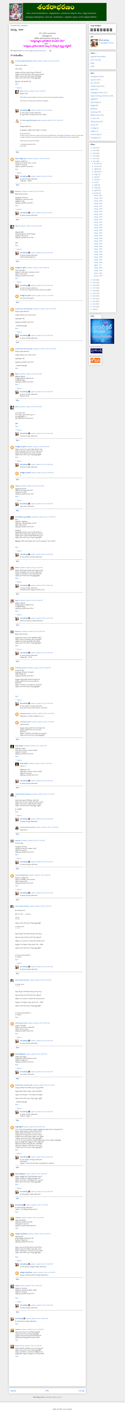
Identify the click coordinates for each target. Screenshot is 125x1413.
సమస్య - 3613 (98, 217)
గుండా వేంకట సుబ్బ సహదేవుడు (23, 517)
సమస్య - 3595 (98, 268)
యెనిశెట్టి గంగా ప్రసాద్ (20, 267)
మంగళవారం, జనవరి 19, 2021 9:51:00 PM (30, 406)
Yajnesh (17, 486)
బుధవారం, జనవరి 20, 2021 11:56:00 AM (43, 713)
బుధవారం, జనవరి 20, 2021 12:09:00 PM (42, 1264)
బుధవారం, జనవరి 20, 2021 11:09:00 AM (42, 472)
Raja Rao (18, 191)
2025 (94, 150)
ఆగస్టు (96, 174)
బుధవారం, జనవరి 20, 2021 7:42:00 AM (52, 120)
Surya (17, 1345)
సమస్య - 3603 (98, 243)
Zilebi (21, 91)
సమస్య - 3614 (98, 214)
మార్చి (96, 187)
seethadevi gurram (20, 668)
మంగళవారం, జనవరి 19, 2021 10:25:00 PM (31, 567)
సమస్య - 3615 (98, 211)
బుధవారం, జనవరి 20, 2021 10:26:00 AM (42, 1157)
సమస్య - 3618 (98, 203)
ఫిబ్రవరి (96, 190)
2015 (94, 293)
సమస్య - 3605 (98, 238)
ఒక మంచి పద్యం (95, 134)
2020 (94, 280)
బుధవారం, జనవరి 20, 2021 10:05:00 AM (42, 503)
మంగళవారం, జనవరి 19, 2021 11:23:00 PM (40, 763)
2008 (94, 309)
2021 (94, 161)
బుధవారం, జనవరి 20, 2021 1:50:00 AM (40, 980)
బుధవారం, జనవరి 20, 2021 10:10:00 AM (42, 703)
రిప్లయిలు (19, 87)
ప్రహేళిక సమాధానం (96, 115)
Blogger (64, 1409)
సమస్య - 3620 (98, 198)
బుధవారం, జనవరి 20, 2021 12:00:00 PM (31, 1285)
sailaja (17, 1285)
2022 (94, 158)
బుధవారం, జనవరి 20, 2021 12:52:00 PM (44, 1272)
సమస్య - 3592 (98, 276)
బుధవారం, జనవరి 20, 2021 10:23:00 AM (42, 1111)
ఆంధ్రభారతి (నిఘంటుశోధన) (98, 56)
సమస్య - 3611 (98, 222)
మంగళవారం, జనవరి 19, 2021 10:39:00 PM (33, 631)
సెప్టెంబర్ (96, 171)
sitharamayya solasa (21, 1023)
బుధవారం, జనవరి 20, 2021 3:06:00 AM (39, 1023)
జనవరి (96, 193)
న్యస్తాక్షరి (93, 99)
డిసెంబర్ (96, 163)
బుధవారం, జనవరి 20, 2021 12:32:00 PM (30, 1345)
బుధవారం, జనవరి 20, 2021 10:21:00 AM (42, 893)
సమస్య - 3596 (98, 262)
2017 (94, 288)
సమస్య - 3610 (98, 225)
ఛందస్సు (93, 125)
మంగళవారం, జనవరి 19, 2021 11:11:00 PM (33, 840)
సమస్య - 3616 (98, 209)
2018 (94, 285)
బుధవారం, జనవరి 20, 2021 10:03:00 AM (42, 285)
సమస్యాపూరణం (95, 76)
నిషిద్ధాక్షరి (93, 105)
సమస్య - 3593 (98, 273)
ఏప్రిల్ (96, 185)
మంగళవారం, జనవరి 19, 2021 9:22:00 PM (32, 191)
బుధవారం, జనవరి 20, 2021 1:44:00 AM (40, 906)
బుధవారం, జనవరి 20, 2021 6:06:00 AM (36, 1054)
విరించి (16, 374)
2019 (94, 282)
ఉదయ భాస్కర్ (19, 746)
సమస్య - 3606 (98, 235)
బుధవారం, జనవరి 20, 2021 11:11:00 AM (42, 295)
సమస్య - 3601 (98, 249)
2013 (94, 298)
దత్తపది (93, 89)
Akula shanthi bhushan (22, 906)
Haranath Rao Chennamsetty (24, 309)
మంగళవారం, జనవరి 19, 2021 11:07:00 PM (42, 794)
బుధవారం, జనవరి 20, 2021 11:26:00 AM (39, 1234)
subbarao (18, 1217)
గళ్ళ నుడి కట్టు (94, 102)
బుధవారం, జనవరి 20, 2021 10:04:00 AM (42, 433)
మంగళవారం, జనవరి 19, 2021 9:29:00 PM (30, 226)
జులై (95, 177)
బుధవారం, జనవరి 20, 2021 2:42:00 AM (34, 91)
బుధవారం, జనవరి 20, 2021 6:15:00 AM (34, 1127)
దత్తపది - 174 (97, 265)
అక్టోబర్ (96, 169)
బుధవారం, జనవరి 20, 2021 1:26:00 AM (40, 875)
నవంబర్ (96, 166)
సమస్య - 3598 (98, 257)
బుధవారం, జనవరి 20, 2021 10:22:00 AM (42, 966)
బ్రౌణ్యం (92, 63)
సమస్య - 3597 (98, 260)
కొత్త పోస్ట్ (13, 1391)
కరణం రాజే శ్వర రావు (20, 158)
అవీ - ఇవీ (93, 83)
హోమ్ (47, 1391)
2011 (94, 304)
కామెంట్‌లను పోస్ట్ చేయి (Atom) (54, 1397)
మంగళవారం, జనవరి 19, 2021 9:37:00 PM (44, 309)
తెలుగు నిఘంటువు (96, 60)
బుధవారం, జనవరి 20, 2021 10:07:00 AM (42, 618)
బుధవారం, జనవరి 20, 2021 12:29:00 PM (32, 1329)
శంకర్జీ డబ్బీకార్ (19, 1127)
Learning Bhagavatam (21, 875)
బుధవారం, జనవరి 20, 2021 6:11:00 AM (44, 1085)
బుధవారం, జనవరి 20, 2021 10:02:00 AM (42, 252)
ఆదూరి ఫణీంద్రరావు (20, 1054)
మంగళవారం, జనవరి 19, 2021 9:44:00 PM (30, 374)
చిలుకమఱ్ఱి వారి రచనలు (97, 92)
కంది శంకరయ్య (24, 110)
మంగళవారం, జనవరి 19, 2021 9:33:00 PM (37, 267)
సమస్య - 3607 (98, 233)
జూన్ (95, 179)
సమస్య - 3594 (98, 270)
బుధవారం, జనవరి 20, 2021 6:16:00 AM (41, 110)
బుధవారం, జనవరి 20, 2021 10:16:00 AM (42, 780)
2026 (94, 148)
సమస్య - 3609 (98, 227)
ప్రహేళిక (92, 108)
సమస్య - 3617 (98, 206)
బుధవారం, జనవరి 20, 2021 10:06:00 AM (42, 585)
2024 (94, 153)
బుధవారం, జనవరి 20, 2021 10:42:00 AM (32, 1217)
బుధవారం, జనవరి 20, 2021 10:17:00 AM (42, 862)
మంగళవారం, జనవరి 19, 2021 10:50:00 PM (35, 746)
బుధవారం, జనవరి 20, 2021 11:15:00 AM (47, 827)
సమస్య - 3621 (98, 195)
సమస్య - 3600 (98, 252)
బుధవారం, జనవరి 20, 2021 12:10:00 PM (42, 1305)
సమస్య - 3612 (98, 219)
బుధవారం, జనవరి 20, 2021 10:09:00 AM (42, 652)
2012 (94, 301)
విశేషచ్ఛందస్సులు (95, 121)
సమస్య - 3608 (98, 230)
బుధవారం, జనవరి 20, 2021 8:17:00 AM (41, 176)
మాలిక (92, 66)
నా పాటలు (93, 118)
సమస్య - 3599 (98, 254)
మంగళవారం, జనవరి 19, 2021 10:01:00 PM (32, 486)
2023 (94, 156)
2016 (94, 290)
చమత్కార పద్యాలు (96, 86)
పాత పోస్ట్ (81, 1391)
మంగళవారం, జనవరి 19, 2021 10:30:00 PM (31, 600)
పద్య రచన (93, 80)
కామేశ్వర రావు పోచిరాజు (21, 1234)
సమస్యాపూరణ (95, 137)
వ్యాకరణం (93, 131)
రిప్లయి (16, 84)
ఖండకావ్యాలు (94, 112)
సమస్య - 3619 (98, 201)
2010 (94, 306)
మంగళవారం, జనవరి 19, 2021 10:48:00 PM (39, 668)
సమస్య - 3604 (98, 241)
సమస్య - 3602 (98, 246)
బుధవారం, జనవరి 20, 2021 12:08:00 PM (37, 1318)
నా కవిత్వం (93, 128)
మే (95, 182)
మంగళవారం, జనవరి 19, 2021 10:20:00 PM (43, 517)
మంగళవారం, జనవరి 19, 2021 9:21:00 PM (38, 158)
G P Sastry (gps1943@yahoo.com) (25, 61)
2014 (94, 296)
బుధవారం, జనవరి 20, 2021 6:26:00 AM (36, 1174)
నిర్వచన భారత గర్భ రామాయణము (100, 96)
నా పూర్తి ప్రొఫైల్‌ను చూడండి (106, 43)
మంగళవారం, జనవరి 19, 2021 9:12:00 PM (47, 61)
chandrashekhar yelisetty (22, 794)
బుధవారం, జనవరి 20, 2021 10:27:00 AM (37, 1205)
